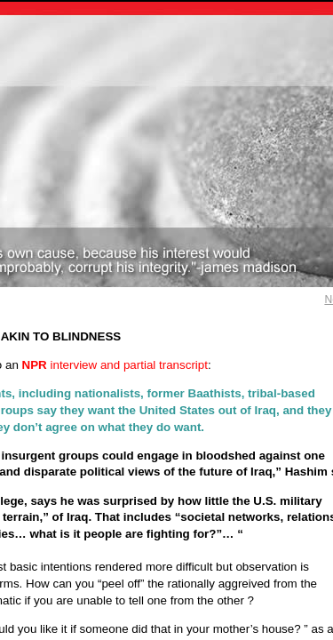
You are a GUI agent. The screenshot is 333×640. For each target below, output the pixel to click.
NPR (34, 365)
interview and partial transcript (128, 365)
